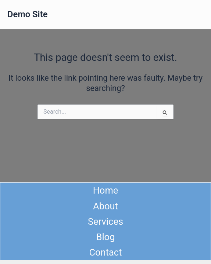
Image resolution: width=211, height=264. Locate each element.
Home (105, 190)
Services (105, 221)
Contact (105, 252)
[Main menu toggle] (196, 14)
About (105, 206)
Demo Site (27, 14)
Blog (105, 236)
